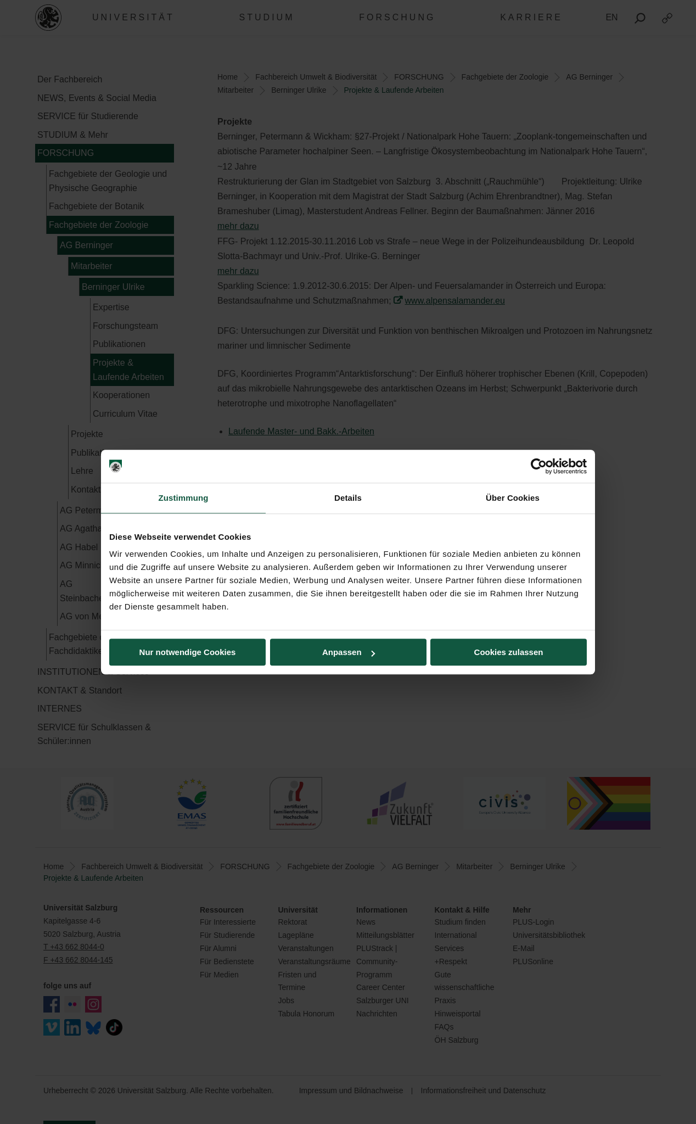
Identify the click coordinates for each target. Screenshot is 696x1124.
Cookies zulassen (508, 652)
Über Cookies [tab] (513, 497)
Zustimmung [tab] (184, 497)
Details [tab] (348, 497)
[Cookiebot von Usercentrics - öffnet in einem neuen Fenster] (539, 466)
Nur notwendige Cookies (187, 652)
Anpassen (348, 652)
